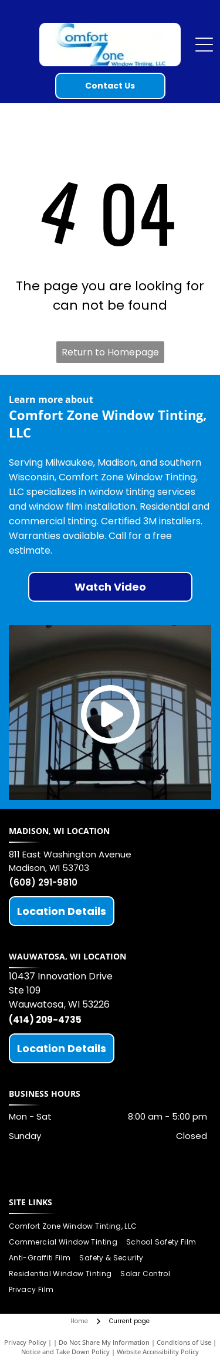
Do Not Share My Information (104, 1342)
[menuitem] (77, 1227)
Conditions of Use (184, 1342)
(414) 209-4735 (45, 1019)
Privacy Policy (25, 1342)
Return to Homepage (110, 352)
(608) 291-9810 (43, 882)
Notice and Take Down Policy (65, 1351)
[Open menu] (204, 44)
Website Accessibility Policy (158, 1351)
